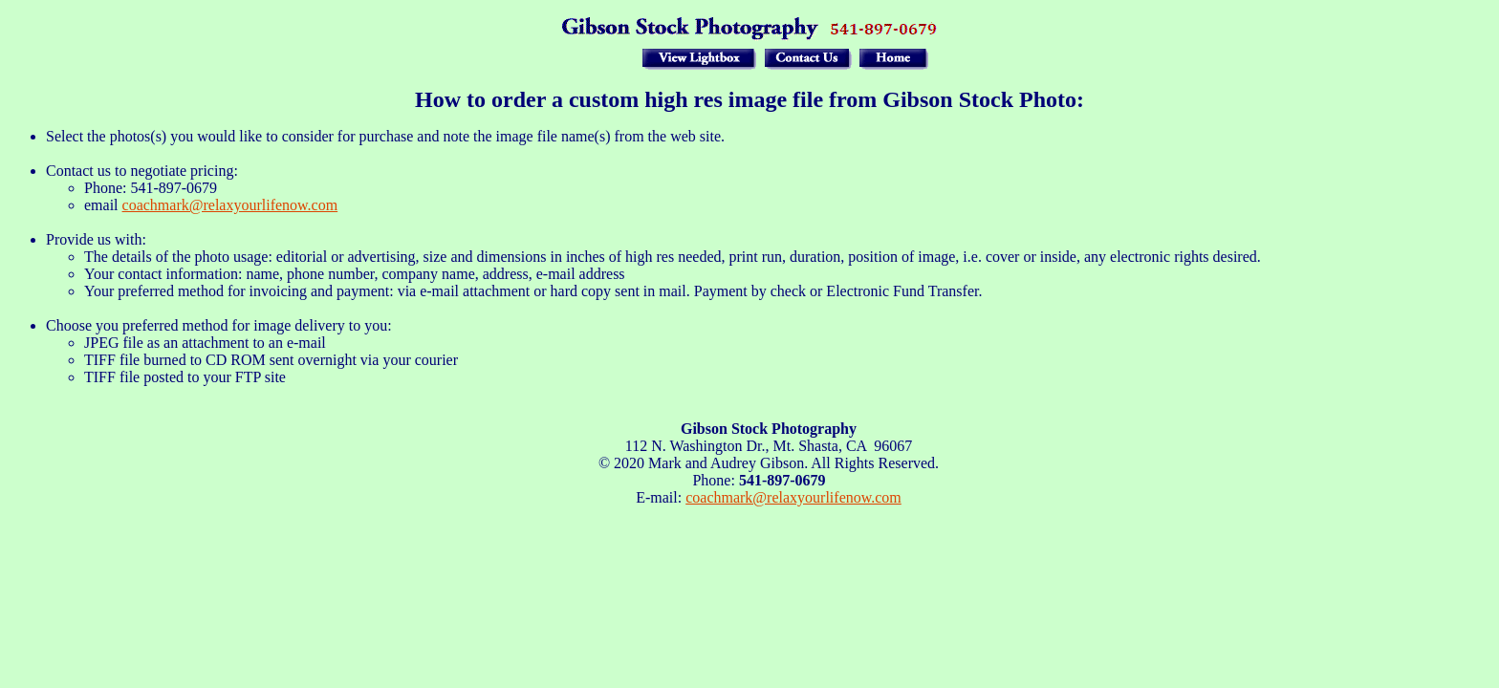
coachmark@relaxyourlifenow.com (230, 205)
